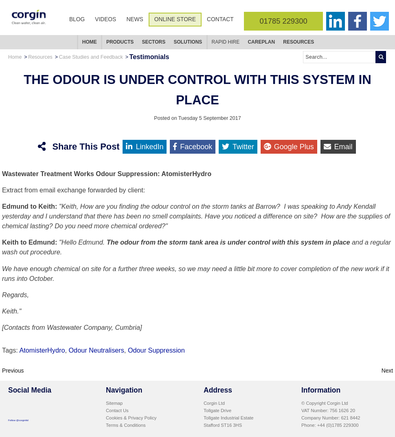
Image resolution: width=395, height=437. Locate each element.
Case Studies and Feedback (91, 57)
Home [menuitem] (89, 42)
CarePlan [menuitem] (261, 42)
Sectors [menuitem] (153, 42)
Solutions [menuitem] (187, 42)
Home (15, 57)
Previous (13, 371)
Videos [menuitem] (105, 19)
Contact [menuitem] (220, 19)
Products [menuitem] (120, 42)
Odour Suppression (156, 350)
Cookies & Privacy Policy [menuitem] (131, 417)
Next (387, 371)
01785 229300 (283, 21)
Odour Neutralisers (96, 350)
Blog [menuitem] (77, 19)
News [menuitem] (134, 19)
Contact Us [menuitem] (117, 410)
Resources (40, 57)
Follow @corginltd (18, 420)
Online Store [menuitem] (175, 19)
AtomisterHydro (42, 350)
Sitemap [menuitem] (114, 403)
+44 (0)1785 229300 (338, 425)
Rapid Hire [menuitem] (226, 42)
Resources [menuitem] (298, 42)
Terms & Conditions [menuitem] (126, 425)
